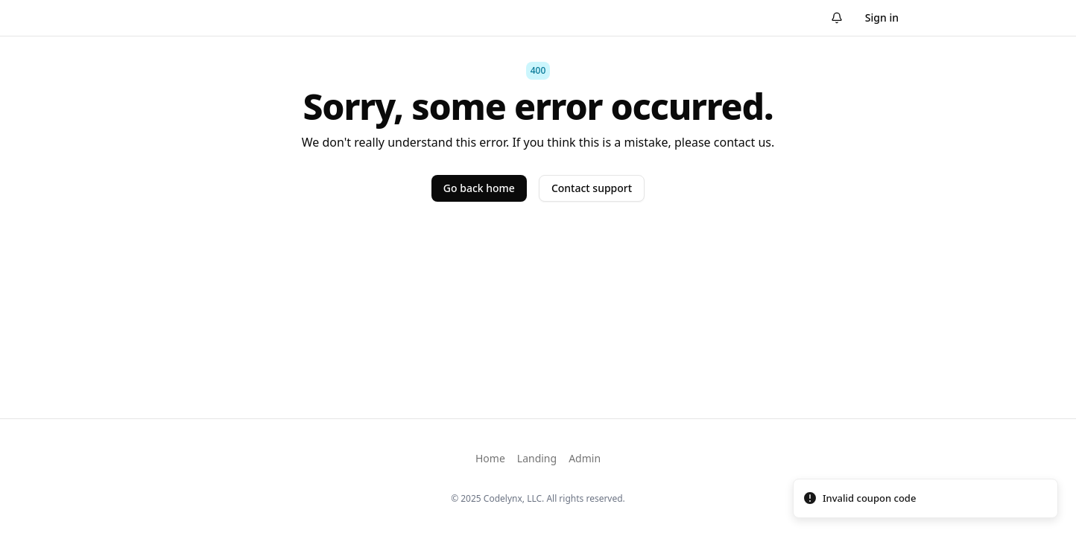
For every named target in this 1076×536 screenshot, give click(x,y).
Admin (585, 458)
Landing (537, 458)
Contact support (591, 188)
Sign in (882, 17)
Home (490, 458)
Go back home (479, 188)
